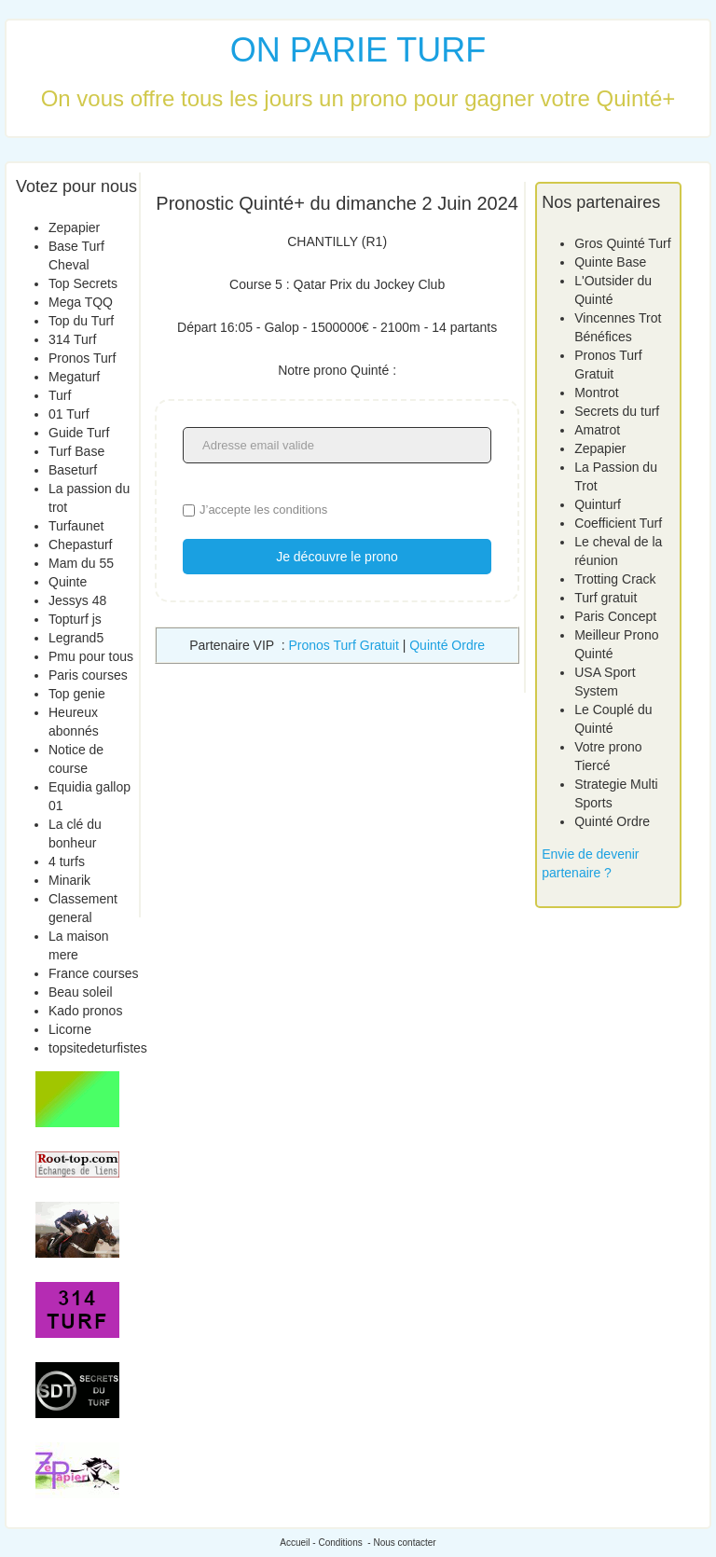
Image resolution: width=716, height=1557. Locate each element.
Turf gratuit (605, 597)
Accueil (295, 1542)
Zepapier (74, 227)
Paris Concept (615, 616)
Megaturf (74, 376)
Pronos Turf (82, 358)
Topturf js (75, 619)
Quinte (67, 581)
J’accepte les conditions (263, 510)
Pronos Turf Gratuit (344, 645)
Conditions (340, 1542)
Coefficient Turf (618, 523)
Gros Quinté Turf (622, 243)
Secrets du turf (616, 411)
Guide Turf (78, 432)
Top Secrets (82, 283)
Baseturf (72, 469)
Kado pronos (85, 1010)
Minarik (69, 880)
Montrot (596, 392)
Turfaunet (75, 525)
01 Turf (69, 413)
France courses (93, 973)
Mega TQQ (80, 302)
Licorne (69, 1029)
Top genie (76, 693)
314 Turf (72, 339)
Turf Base (76, 451)
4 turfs (66, 861)
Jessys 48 (77, 600)
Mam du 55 (81, 563)
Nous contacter (404, 1542)
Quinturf (597, 504)
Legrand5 (75, 637)
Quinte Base (610, 262)
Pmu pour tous (90, 656)
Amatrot (597, 429)
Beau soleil (80, 992)
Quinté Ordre (447, 645)
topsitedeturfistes (97, 1047)
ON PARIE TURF (358, 50)
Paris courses (88, 675)
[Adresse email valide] (337, 445)
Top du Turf (81, 320)
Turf (59, 395)
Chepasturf (80, 544)
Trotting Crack (614, 579)
